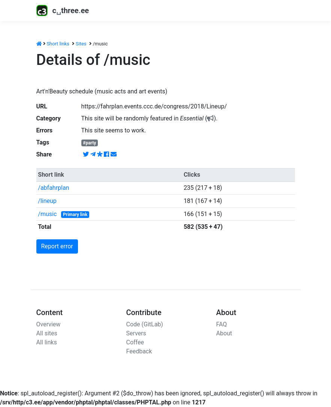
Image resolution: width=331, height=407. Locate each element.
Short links (58, 44)
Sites (81, 44)
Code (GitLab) (144, 324)
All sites (46, 333)
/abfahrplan (53, 187)
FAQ (221, 324)
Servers (136, 333)
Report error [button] (57, 246)
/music (47, 214)
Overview (48, 324)
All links (46, 342)
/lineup (47, 200)
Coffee (135, 342)
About (224, 333)
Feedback (139, 351)
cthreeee (62, 10)
